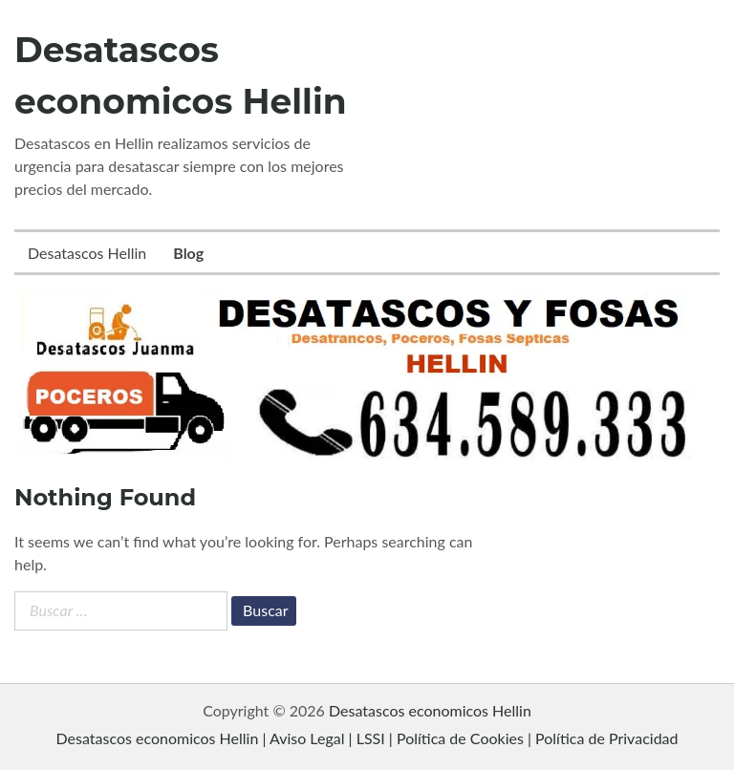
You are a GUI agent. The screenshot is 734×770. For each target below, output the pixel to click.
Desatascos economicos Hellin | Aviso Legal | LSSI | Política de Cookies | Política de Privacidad (366, 738)
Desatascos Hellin (87, 253)
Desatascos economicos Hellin (430, 710)
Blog (188, 253)
